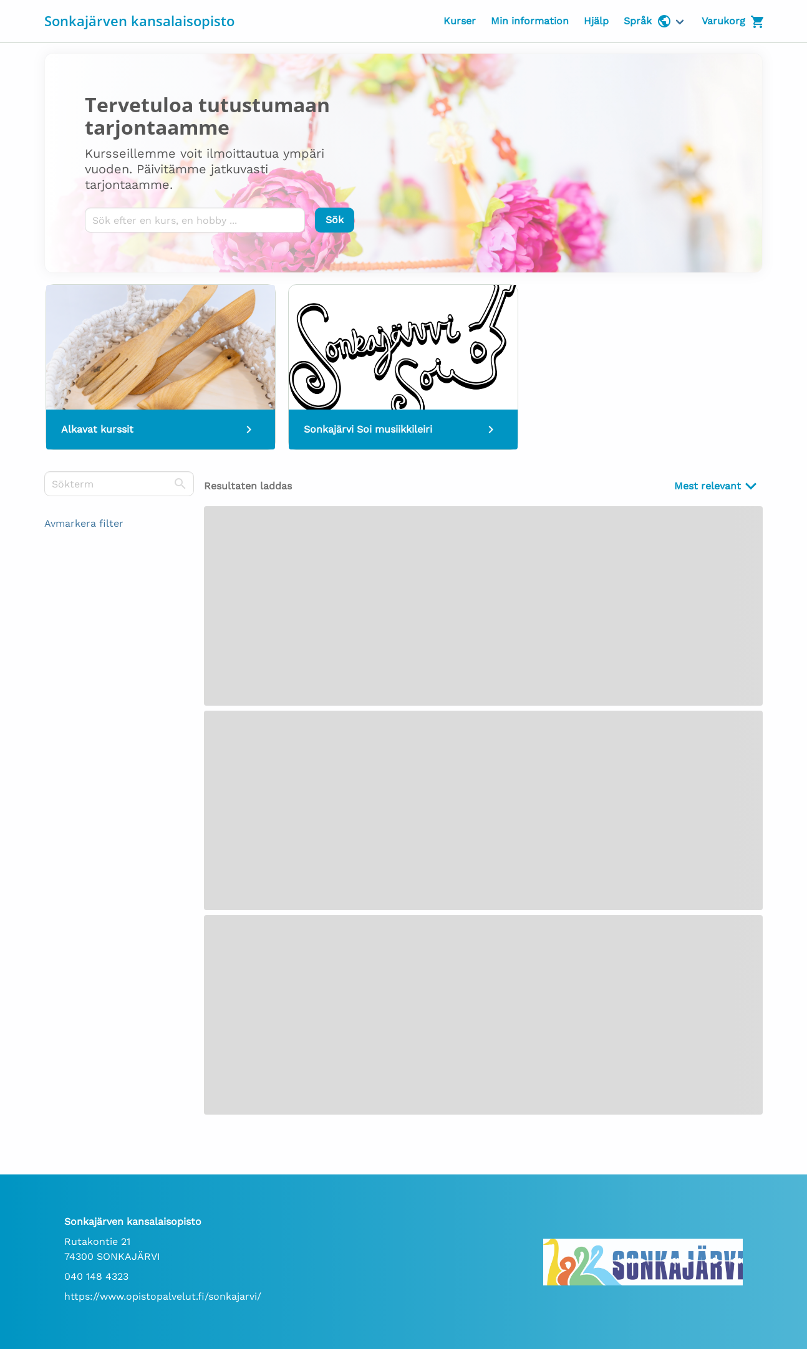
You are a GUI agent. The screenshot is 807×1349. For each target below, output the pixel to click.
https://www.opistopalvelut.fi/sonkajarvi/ (162, 1296)
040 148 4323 (96, 1276)
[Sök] (334, 220)
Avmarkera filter (83, 523)
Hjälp (596, 21)
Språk (648, 21)
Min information (530, 21)
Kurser (459, 21)
